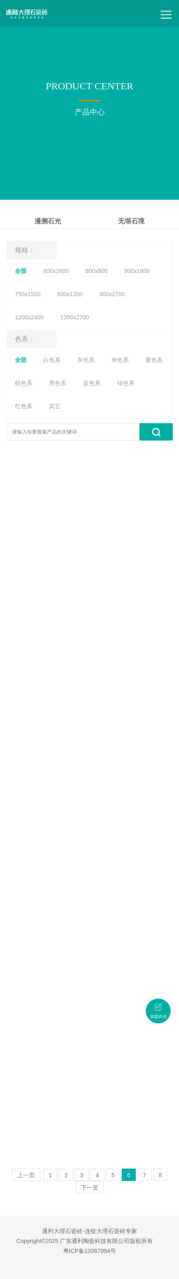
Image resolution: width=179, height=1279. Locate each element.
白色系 (52, 360)
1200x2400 (29, 317)
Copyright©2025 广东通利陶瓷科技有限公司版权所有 (84, 1241)
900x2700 (112, 294)
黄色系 (154, 360)
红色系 (23, 406)
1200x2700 (74, 317)
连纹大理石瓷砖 (135, 1259)
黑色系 (57, 383)
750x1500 (28, 294)
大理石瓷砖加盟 (53, 1264)
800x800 (97, 271)
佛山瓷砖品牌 (87, 1264)
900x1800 (137, 271)
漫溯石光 (47, 221)
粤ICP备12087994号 (89, 1251)
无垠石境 (131, 221)
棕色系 (23, 383)
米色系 (120, 360)
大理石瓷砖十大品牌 (94, 1259)
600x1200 (70, 294)
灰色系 (86, 360)
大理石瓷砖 (26, 1259)
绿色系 (126, 383)
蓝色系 (92, 383)
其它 (55, 406)
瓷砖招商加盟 (95, 1269)
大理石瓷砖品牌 (120, 1264)
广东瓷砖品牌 (56, 1259)
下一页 (89, 1187)
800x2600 (56, 271)
